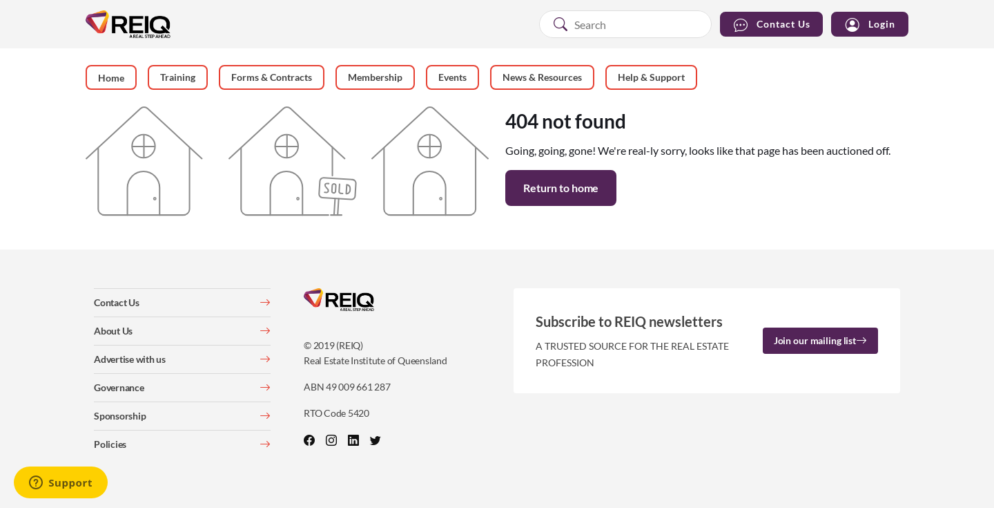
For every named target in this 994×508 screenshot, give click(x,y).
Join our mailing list (820, 340)
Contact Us (771, 24)
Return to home (560, 187)
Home (111, 78)
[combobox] (625, 24)
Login (869, 24)
